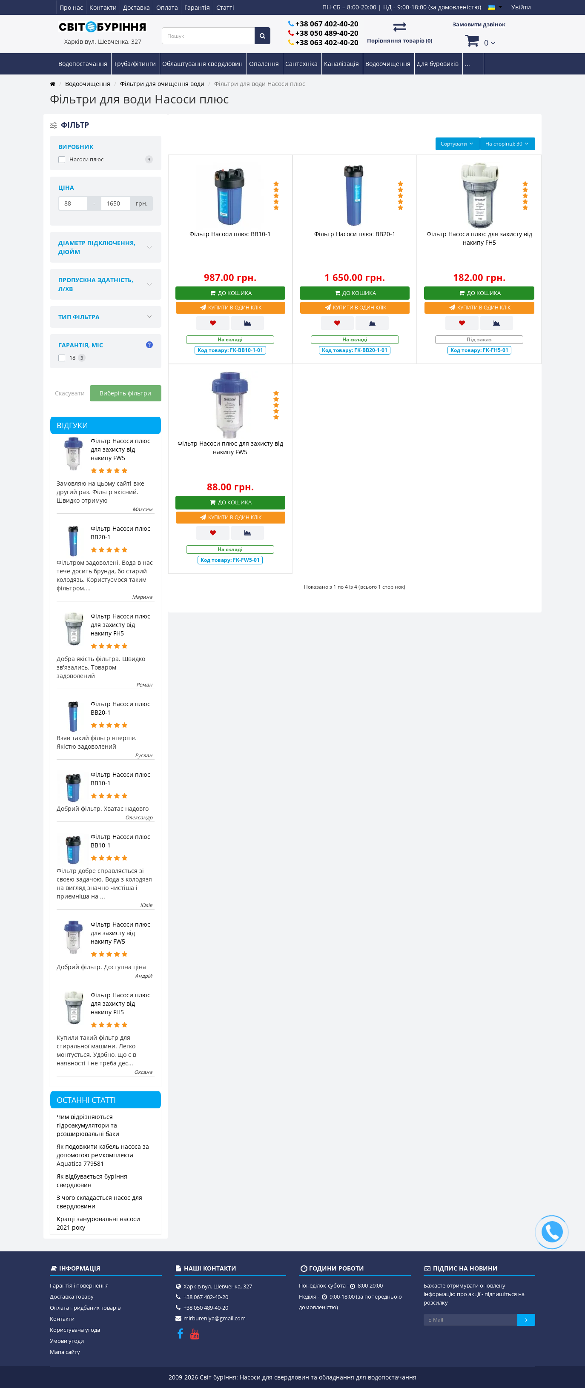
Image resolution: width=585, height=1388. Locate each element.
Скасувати (70, 393)
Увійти (521, 7)
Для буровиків (438, 64)
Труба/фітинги (136, 64)
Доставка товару (72, 1296)
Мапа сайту (65, 1352)
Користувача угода (75, 1330)
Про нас (71, 7)
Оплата (167, 7)
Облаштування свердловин (203, 64)
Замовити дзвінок (479, 24)
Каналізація (342, 64)
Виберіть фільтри (125, 393)
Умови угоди (67, 1341)
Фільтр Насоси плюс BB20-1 (355, 234)
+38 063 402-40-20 (326, 42)
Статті (225, 7)
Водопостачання (83, 64)
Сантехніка (302, 64)
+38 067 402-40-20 (326, 24)
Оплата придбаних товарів (85, 1307)
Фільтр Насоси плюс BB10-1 (230, 234)
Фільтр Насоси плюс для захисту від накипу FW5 (120, 449)
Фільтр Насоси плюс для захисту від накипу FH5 (120, 624)
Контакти (103, 7)
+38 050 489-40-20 (326, 33)
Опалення (265, 64)
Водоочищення (388, 64)
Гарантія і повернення (79, 1285)
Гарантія (197, 7)
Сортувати (458, 143)
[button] (479, 40)
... (467, 64)
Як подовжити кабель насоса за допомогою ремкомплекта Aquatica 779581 (103, 1155)
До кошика (230, 293)
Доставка (136, 7)
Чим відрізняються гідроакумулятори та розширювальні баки (88, 1125)
